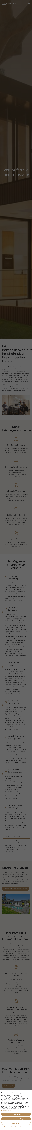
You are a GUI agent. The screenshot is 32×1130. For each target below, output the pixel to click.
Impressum (24, 1127)
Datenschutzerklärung (11, 1127)
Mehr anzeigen (6, 1111)
